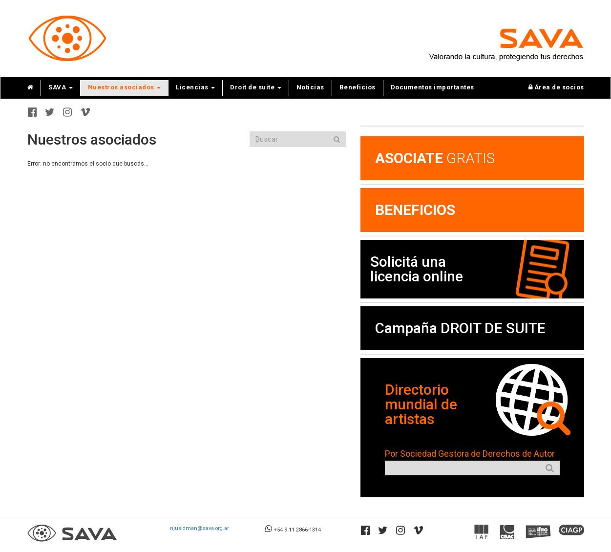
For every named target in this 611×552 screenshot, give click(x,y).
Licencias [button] (195, 87)
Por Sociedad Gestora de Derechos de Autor (470, 453)
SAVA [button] (60, 87)
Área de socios (556, 87)
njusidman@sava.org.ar (199, 528)
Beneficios (357, 87)
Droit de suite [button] (255, 87)
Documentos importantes (432, 87)
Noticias (310, 87)
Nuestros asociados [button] (124, 87)
